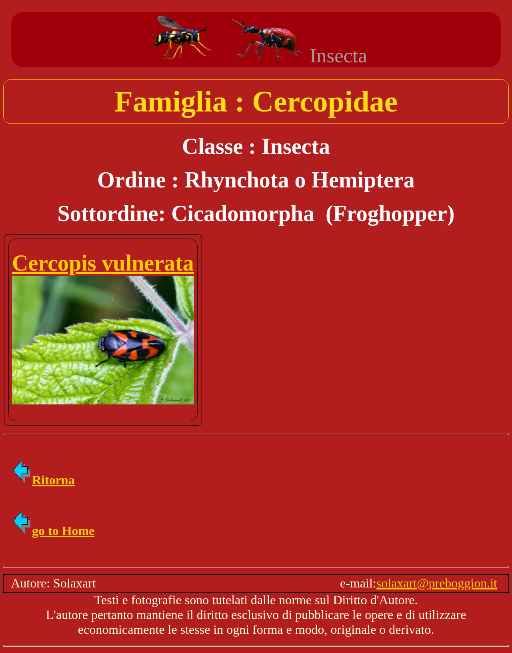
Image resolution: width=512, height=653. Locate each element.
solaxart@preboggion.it (436, 583)
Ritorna (43, 480)
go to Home (52, 531)
